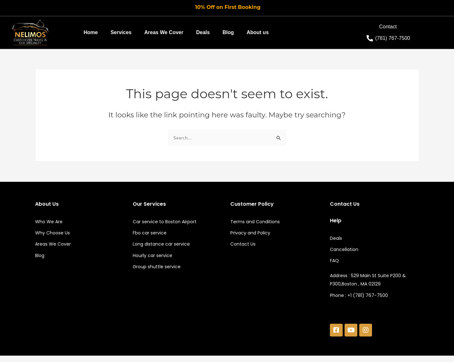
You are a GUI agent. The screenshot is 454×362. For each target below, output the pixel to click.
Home (91, 32)
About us (258, 32)
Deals (203, 32)
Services (120, 32)
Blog (228, 32)
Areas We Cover (163, 32)
